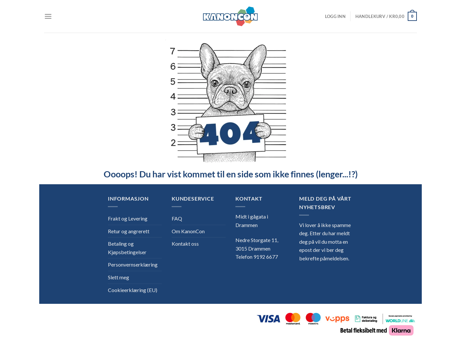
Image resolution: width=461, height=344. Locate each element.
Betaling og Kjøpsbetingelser (127, 247)
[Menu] (48, 16)
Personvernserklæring (133, 264)
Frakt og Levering (127, 218)
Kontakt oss (185, 243)
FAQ (177, 218)
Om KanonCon (188, 231)
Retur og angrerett (128, 231)
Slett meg (118, 277)
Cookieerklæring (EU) (132, 290)
